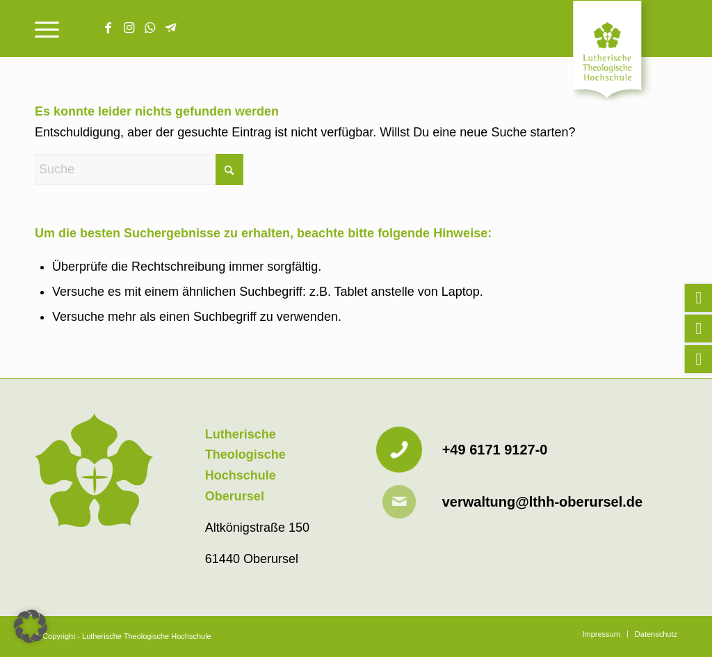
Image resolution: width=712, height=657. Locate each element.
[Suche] (139, 169)
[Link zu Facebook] (107, 27)
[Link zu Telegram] (170, 27)
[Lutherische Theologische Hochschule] (625, 53)
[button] (30, 626)
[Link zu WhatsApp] (149, 27)
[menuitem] (47, 28)
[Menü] (47, 28)
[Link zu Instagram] (128, 27)
